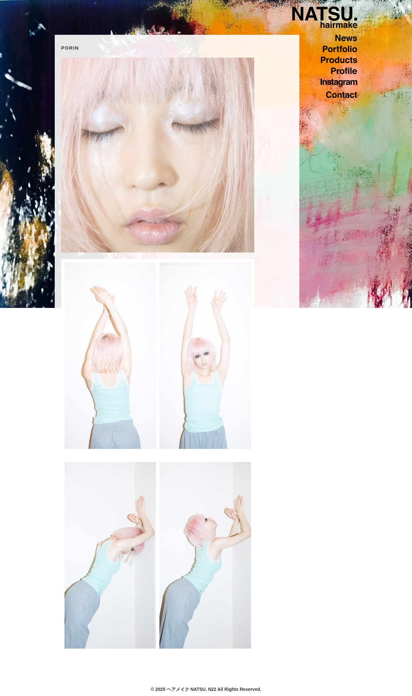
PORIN (70, 48)
